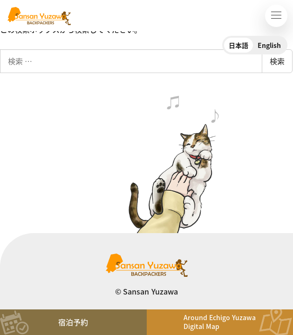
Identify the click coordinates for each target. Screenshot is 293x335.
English (269, 45)
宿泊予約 (73, 322)
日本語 (238, 45)
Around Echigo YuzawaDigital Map (220, 322)
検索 (277, 61)
